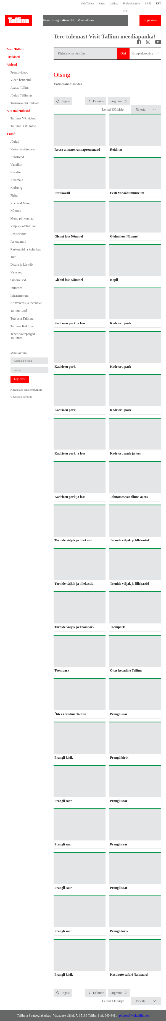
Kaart (102, 3)
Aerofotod (17, 157)
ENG (125, 10)
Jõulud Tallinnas (21, 95)
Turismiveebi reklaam (24, 103)
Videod (12, 65)
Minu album (85, 20)
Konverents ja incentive (26, 303)
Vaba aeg (16, 272)
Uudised (113, 3)
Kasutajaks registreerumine (26, 389)
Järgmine (116, 101)
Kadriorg (16, 188)
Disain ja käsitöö (21, 265)
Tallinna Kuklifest (22, 326)
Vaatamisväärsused (23, 149)
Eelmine (98, 101)
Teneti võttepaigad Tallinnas (22, 336)
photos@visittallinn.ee (134, 1015)
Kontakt (68, 20)
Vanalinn (16, 164)
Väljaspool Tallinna (23, 226)
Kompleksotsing (145, 53)
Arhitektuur (18, 234)
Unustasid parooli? (21, 396)
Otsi (123, 53)
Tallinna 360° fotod (23, 126)
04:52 (148, 3)
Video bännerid (20, 80)
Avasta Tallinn (20, 88)
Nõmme (15, 211)
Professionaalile (131, 3)
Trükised (13, 57)
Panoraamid (18, 242)
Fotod (11, 134)
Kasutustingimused (51, 20)
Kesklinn (16, 172)
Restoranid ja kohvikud (25, 249)
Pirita (14, 195)
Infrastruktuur (19, 295)
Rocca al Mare (20, 203)
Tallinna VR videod (23, 118)
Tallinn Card (18, 311)
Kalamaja (16, 180)
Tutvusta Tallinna (22, 318)
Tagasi (65, 101)
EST (158, 3)
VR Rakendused (18, 111)
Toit (13, 257)
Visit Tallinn (87, 3)
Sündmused (18, 280)
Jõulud (14, 141)
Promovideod (19, 72)
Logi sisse (150, 20)
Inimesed (16, 288)
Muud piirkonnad (22, 218)
